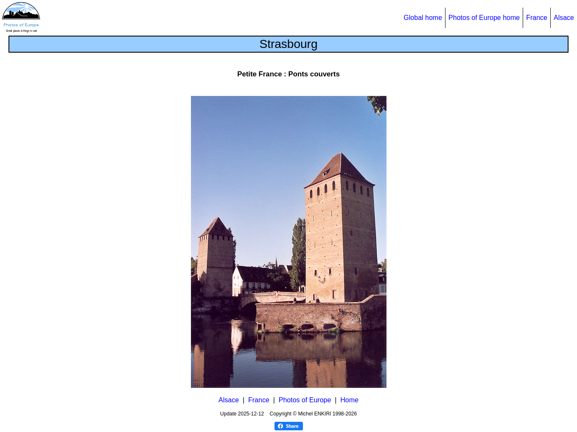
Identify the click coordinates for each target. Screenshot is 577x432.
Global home (422, 17)
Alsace (564, 17)
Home (349, 400)
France (536, 17)
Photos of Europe (305, 400)
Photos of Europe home (484, 17)
